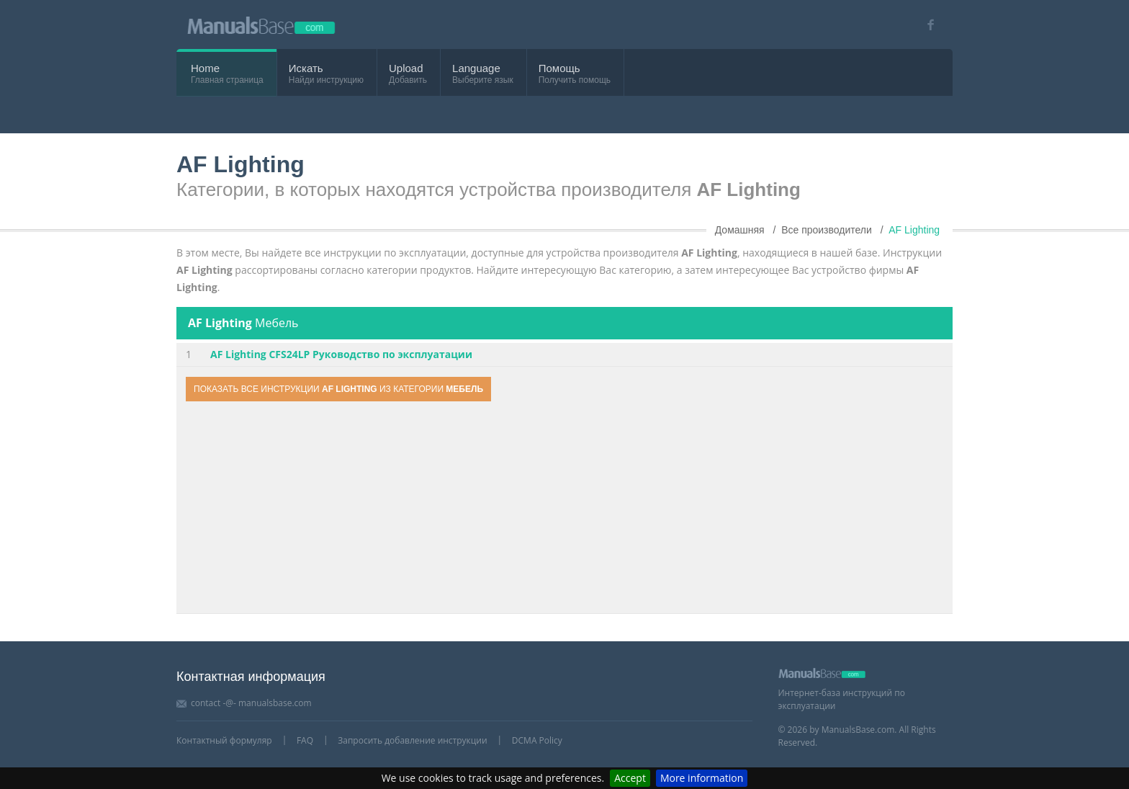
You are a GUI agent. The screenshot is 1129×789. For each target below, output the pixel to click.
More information (701, 778)
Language (476, 68)
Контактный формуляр (224, 740)
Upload (406, 68)
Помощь (559, 68)
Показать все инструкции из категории (338, 389)
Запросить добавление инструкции (412, 740)
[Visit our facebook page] (925, 25)
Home (205, 68)
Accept (630, 778)
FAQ (305, 740)
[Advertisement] (564, 509)
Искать (306, 68)
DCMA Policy (537, 740)
